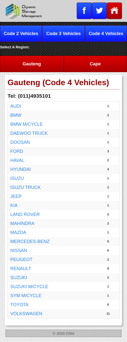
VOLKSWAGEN (26, 313)
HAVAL (17, 160)
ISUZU (17, 178)
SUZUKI (18, 277)
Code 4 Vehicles (106, 33)
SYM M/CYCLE (25, 295)
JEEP (16, 196)
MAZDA (18, 232)
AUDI (15, 106)
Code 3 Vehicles (63, 33)
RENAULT (20, 268)
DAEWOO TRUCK (29, 133)
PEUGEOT (21, 259)
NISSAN (18, 250)
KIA (14, 205)
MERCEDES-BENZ (30, 241)
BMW (15, 115)
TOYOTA (19, 304)
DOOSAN (20, 142)
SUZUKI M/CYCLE (29, 286)
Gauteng (32, 63)
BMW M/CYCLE (26, 124)
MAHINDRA (22, 223)
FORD (16, 151)
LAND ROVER (25, 214)
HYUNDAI (20, 169)
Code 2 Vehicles (21, 33)
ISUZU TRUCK (25, 187)
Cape (95, 63)
